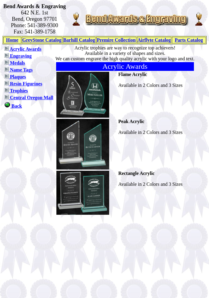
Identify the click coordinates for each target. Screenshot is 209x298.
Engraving (18, 56)
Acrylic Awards (22, 49)
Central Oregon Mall (28, 97)
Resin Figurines (23, 83)
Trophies (16, 90)
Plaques (15, 76)
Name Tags (18, 69)
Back (13, 106)
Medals (14, 62)
